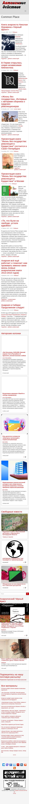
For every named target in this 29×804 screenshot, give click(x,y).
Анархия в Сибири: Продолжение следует (12, 306)
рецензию (18, 36)
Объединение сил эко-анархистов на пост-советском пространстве (14, 584)
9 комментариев (12, 299)
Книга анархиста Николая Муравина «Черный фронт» (14, 27)
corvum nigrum (17, 109)
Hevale (20, 126)
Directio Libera (22, 89)
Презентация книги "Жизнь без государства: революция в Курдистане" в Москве (14, 177)
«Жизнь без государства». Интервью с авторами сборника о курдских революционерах (14, 101)
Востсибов (5, 442)
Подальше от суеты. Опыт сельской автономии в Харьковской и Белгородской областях (14, 533)
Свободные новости (11, 511)
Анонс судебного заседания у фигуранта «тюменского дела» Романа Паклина (13, 659)
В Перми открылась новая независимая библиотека (11, 65)
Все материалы (9, 686)
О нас (14, 793)
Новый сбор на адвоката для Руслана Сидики (12, 724)
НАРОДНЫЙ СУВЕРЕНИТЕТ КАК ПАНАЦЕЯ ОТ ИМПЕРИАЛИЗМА (13, 559)
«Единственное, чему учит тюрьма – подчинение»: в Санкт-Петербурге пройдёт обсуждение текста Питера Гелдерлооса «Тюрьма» (12, 625)
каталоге (20, 82)
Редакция (15, 32)
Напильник (19, 43)
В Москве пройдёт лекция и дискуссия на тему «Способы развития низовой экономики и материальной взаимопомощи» (12, 737)
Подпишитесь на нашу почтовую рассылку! (11, 675)
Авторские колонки (11, 333)
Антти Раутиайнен (7, 358)
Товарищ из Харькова (8, 537)
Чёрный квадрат (5, 90)
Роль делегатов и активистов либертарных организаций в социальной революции (11, 438)
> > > (14, 755)
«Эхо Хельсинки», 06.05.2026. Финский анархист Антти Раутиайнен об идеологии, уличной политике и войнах (14, 354)
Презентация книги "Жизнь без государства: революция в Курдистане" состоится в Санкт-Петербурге (14, 144)
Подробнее (4, 58)
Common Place (15, 90)
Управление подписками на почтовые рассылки (13, 679)
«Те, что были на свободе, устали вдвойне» (10, 223)
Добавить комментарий (13, 58)
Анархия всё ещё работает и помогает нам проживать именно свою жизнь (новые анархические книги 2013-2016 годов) (14, 266)
